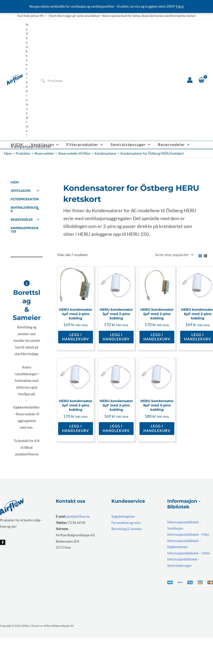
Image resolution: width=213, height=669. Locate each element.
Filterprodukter (27, 199)
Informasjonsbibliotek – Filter (188, 534)
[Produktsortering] (174, 255)
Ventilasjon (27, 191)
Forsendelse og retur (126, 523)
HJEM (15, 182)
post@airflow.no (78, 516)
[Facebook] (2, 542)
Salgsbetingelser (123, 516)
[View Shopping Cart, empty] (201, 80)
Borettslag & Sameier (126, 529)
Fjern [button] (180, 6)
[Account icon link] (190, 80)
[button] (56, 144)
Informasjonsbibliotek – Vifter (188, 553)
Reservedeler (27, 219)
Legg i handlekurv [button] (75, 337)
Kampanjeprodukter (25, 229)
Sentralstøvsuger (27, 209)
